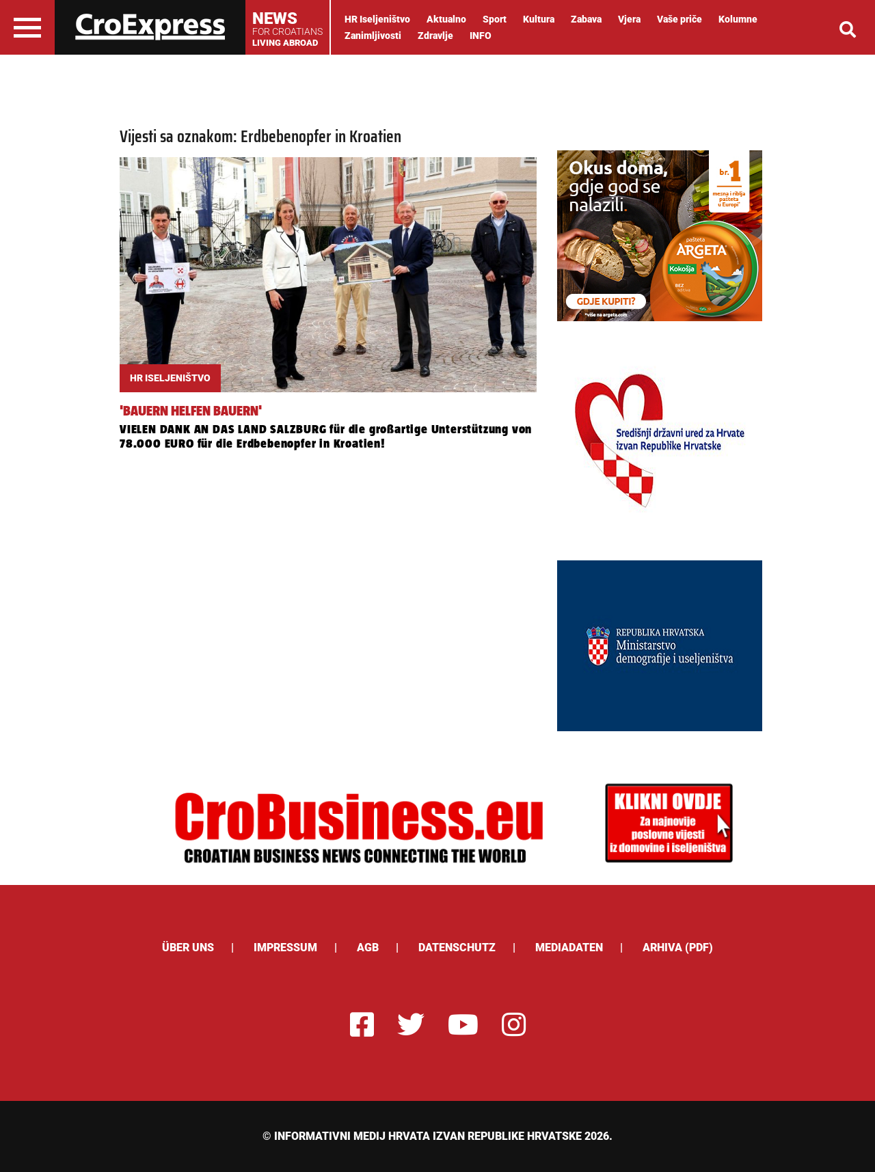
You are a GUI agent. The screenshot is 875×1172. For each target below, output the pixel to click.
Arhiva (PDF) (678, 947)
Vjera (629, 19)
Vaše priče (679, 19)
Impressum (285, 947)
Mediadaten (569, 947)
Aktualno (446, 19)
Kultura (538, 19)
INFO (481, 35)
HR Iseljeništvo (377, 19)
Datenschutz (457, 947)
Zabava (586, 19)
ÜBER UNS (188, 947)
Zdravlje (435, 35)
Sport (495, 19)
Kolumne (737, 19)
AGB (368, 947)
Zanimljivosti (373, 35)
